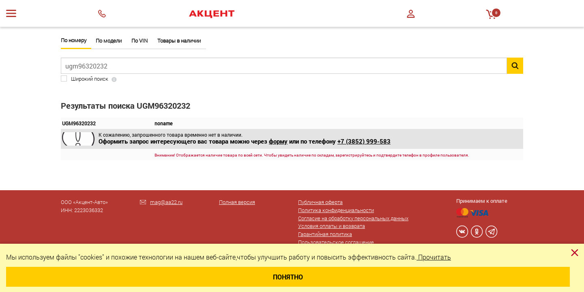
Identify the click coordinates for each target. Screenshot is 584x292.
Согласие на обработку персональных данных (353, 218)
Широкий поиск (89, 79)
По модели (109, 40)
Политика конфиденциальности (336, 210)
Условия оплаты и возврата (331, 226)
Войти (411, 14)
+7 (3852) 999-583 (364, 141)
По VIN (139, 40)
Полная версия (237, 202)
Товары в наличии (179, 40)
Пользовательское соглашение (336, 242)
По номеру (73, 40)
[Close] (574, 252)
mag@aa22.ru (166, 202)
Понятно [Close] (288, 277)
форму (278, 141)
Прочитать (434, 257)
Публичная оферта (320, 202)
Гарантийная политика (325, 234)
